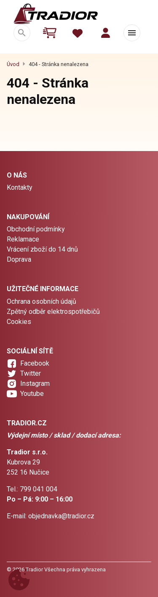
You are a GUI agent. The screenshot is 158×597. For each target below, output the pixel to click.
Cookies (19, 322)
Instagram (35, 383)
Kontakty (19, 187)
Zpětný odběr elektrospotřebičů (53, 312)
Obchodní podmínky (36, 229)
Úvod (13, 64)
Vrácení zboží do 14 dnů (42, 249)
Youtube (32, 394)
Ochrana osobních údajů (41, 301)
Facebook (34, 363)
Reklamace (23, 239)
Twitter (30, 373)
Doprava (19, 259)
